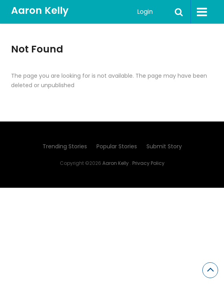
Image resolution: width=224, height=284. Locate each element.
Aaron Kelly (39, 10)
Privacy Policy (148, 163)
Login (145, 11)
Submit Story (164, 146)
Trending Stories (65, 146)
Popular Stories (116, 146)
